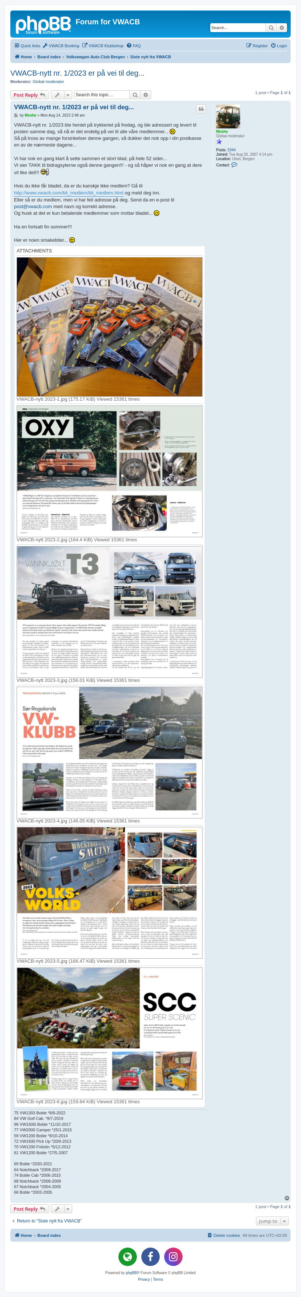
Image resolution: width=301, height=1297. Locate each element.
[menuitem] (60, 45)
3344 (232, 150)
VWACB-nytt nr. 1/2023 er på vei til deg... (77, 73)
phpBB (131, 1273)
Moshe (222, 132)
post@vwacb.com (33, 206)
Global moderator (48, 81)
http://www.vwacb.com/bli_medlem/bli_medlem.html (69, 193)
